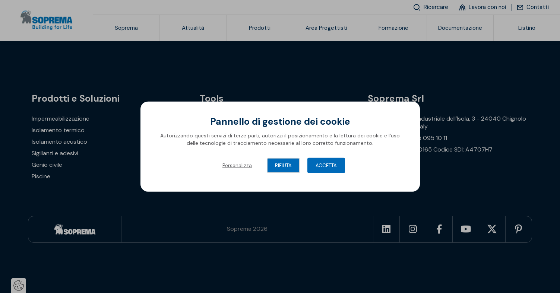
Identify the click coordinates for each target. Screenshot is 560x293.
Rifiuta (283, 165)
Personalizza (237, 165)
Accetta (326, 165)
